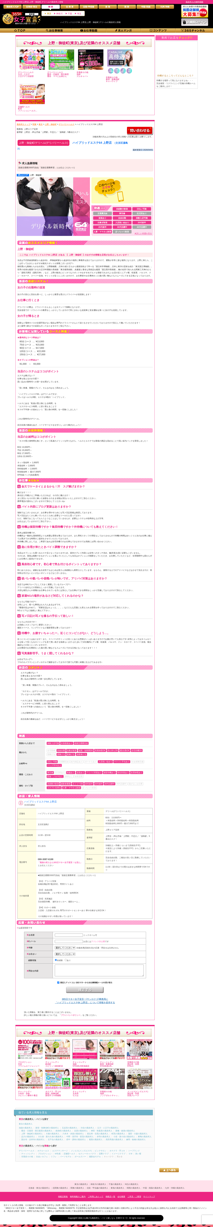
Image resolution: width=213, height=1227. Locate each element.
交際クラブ (104, 1156)
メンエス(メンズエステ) (81, 1153)
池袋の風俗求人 (26, 1130)
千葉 (70, 13)
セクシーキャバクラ (87, 1156)
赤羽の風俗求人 (103, 1139)
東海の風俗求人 (117, 1190)
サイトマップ (149, 1199)
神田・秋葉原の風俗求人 (101, 1133)
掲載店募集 (63, 1199)
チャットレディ (28, 1156)
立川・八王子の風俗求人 (108, 1130)
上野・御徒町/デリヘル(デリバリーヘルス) (43, 142)
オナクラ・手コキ (117, 1153)
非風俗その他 (27, 1159)
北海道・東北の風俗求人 (39, 1190)
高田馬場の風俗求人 (114, 1142)
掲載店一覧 (110, 1199)
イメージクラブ (118, 1156)
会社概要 (121, 1199)
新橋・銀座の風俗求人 (125, 1133)
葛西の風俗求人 (96, 1142)
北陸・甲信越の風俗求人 (97, 1190)
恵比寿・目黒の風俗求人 (97, 1136)
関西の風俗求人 (133, 1190)
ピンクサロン (100, 1153)
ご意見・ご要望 (134, 1199)
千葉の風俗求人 (115, 1187)
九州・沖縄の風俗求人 (175, 1190)
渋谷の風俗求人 (87, 1130)
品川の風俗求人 (28, 1139)
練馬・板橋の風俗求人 (136, 1142)
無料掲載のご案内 (78, 1199)
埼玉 (79, 13)
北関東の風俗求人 (60, 1190)
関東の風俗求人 (77, 1190)
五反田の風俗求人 (70, 1130)
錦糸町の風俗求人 (63, 1133)
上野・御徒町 (36, 175)
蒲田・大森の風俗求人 (138, 1136)
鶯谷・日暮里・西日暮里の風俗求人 (37, 1133)
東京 (49, 13)
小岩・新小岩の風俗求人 (124, 1139)
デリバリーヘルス (26, 1153)
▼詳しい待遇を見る (143, 233)
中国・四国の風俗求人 (152, 1190)
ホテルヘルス (43, 1153)
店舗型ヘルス (69, 1156)
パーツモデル (65, 1159)
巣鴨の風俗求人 (145, 1139)
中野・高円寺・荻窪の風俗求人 (80, 1139)
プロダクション (45, 1156)
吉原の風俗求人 (81, 1133)
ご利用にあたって (95, 1199)
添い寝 (138, 1156)
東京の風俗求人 (26, 1126)
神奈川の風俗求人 (98, 1187)
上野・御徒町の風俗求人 (32, 1136)
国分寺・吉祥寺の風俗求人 (33, 1142)
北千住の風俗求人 (55, 1142)
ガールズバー (80, 1159)
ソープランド (134, 1153)
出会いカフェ (42, 1159)
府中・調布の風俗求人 (76, 1142)
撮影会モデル (95, 1159)
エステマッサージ (60, 1153)
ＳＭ (130, 1156)
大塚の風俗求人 (53, 1136)
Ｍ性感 (57, 1156)
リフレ (54, 1159)
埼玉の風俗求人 (132, 1187)
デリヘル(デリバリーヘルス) (118, 811)
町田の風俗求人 (118, 1136)
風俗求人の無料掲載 (194, 2)
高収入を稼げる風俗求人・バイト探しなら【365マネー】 (103, 1220)
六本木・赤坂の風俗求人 (73, 1136)
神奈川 (59, 13)
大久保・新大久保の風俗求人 (50, 1139)
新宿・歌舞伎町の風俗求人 (47, 1130)
